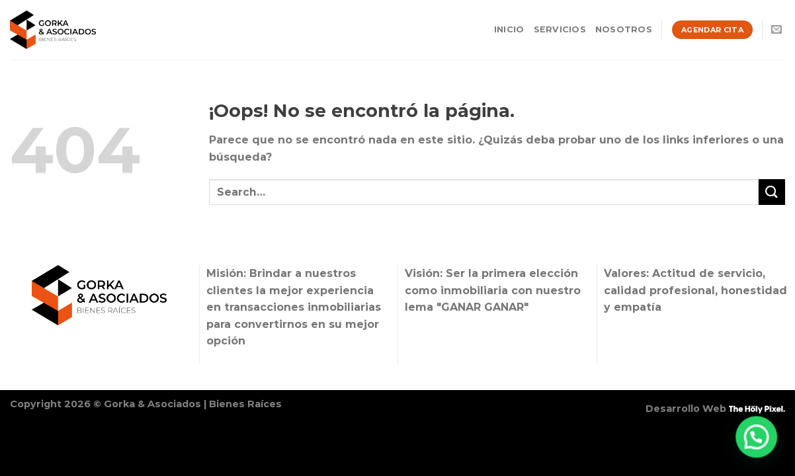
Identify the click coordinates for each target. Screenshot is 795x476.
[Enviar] (772, 192)
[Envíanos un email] (776, 30)
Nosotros (623, 29)
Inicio (509, 29)
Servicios (560, 29)
